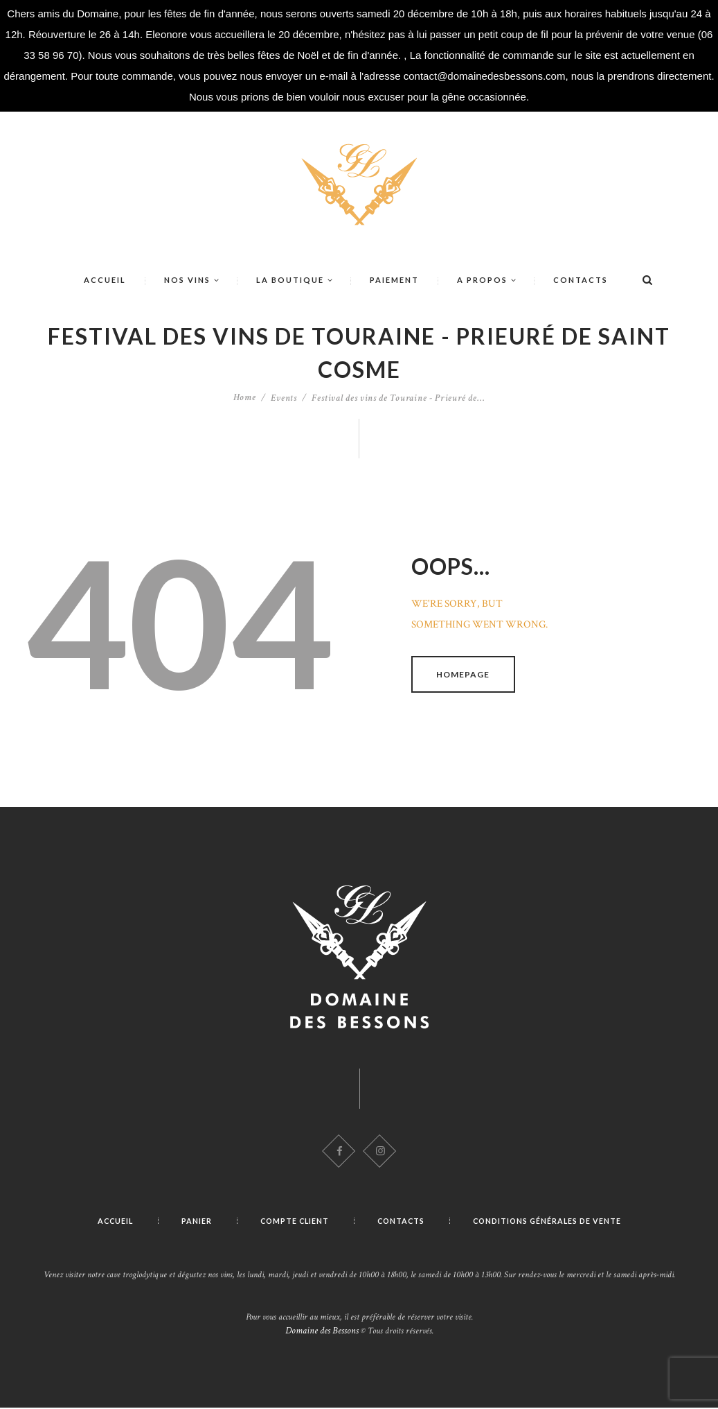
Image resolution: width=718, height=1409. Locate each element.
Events (284, 398)
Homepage (464, 674)
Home (245, 398)
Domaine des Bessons (322, 1332)
